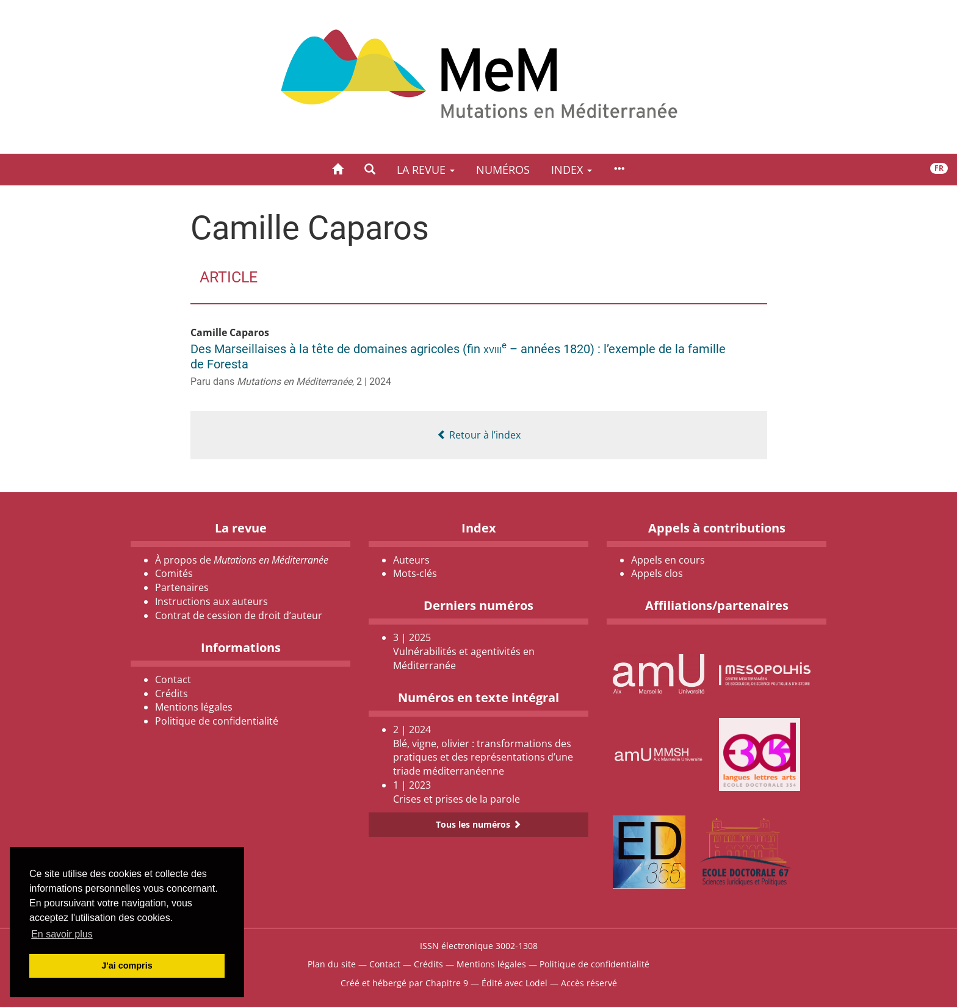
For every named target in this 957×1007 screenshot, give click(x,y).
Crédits (171, 693)
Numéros (503, 169)
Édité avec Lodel (514, 983)
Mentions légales (194, 707)
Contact (173, 679)
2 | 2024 (373, 381)
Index (571, 169)
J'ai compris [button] (126, 965)
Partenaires (182, 587)
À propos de (241, 560)
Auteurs (411, 560)
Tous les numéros (478, 824)
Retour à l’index (479, 435)
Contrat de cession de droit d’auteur (238, 615)
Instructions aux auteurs (211, 601)
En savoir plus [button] (62, 934)
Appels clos (657, 573)
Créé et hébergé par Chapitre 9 (404, 983)
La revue (426, 169)
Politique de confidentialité (216, 721)
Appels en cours (668, 560)
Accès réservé (589, 983)
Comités (174, 573)
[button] (370, 169)
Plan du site (332, 964)
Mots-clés (415, 573)
